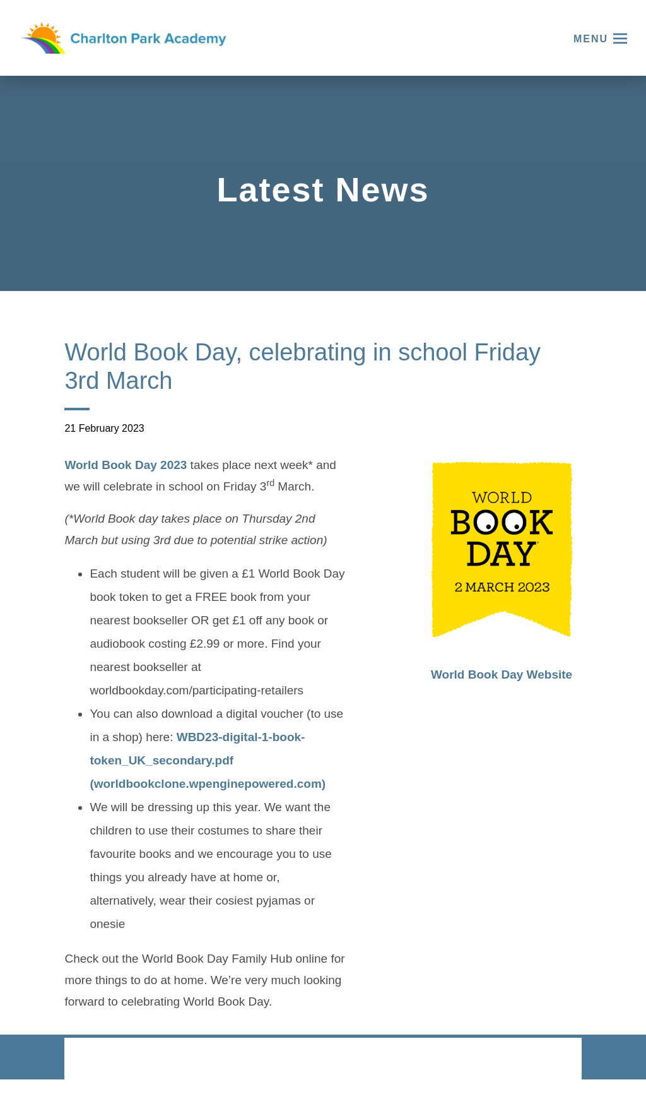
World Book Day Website (501, 674)
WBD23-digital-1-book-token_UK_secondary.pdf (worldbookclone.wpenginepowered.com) (208, 761)
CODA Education (548, 1059)
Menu (590, 38)
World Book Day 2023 (125, 466)
